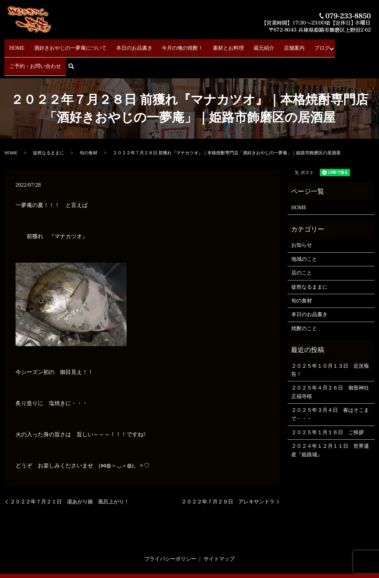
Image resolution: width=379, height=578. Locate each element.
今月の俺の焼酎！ (171, 44)
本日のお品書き (129, 44)
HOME (24, 44)
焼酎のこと (304, 303)
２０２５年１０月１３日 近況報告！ (330, 345)
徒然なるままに (48, 128)
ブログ (284, 44)
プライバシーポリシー (170, 534)
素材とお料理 (210, 44)
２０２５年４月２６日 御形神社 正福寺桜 (331, 367)
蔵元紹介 (239, 44)
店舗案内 (263, 44)
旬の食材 (88, 128)
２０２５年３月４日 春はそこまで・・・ (330, 390)
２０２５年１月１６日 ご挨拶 (327, 407)
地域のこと (304, 234)
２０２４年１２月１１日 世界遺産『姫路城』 (330, 426)
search (362, 45)
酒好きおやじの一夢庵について (72, 44)
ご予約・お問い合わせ (325, 44)
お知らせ (301, 220)
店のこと (301, 248)
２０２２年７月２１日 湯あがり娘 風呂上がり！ (69, 477)
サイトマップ (219, 534)
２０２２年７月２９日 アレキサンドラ (228, 477)
